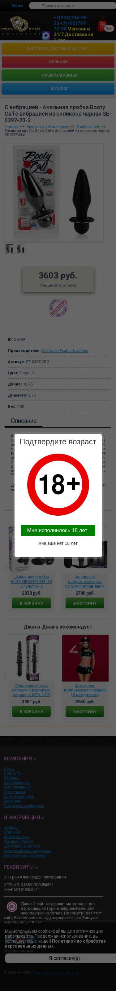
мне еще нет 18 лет (58, 543)
